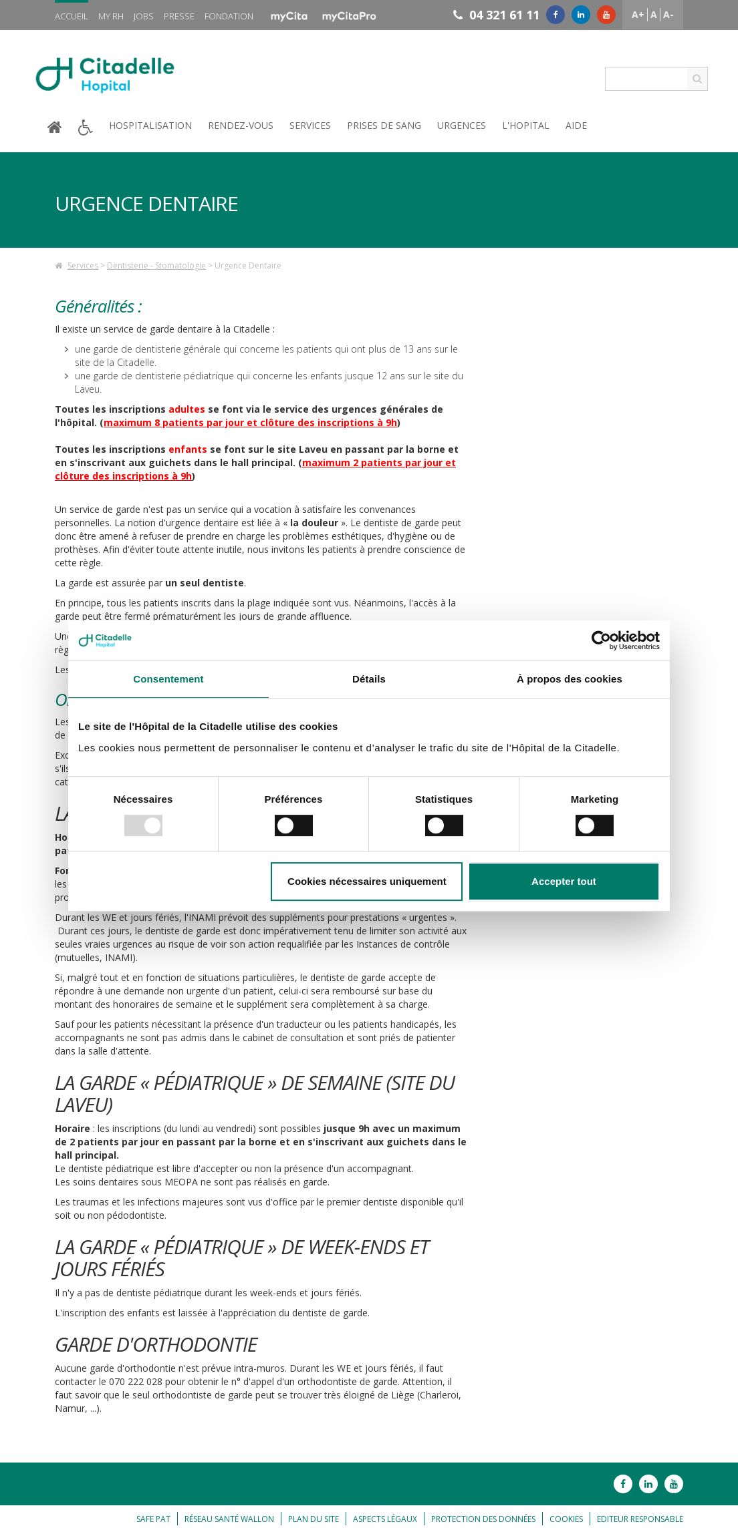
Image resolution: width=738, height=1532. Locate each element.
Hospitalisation (150, 125)
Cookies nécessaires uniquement (367, 881)
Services (310, 125)
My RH (111, 16)
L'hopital (525, 125)
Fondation (229, 16)
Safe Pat (153, 1519)
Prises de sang (384, 125)
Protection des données (483, 1519)
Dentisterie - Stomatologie (156, 265)
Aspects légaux (385, 1519)
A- (668, 14)
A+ (638, 14)
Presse (179, 16)
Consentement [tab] (168, 679)
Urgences (461, 125)
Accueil (71, 16)
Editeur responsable (640, 1519)
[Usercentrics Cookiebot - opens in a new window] (601, 640)
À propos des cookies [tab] (569, 679)
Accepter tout (563, 881)
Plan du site (313, 1519)
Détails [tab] (369, 679)
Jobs (144, 16)
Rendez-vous (240, 125)
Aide (576, 125)
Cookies (566, 1519)
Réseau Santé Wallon (229, 1519)
